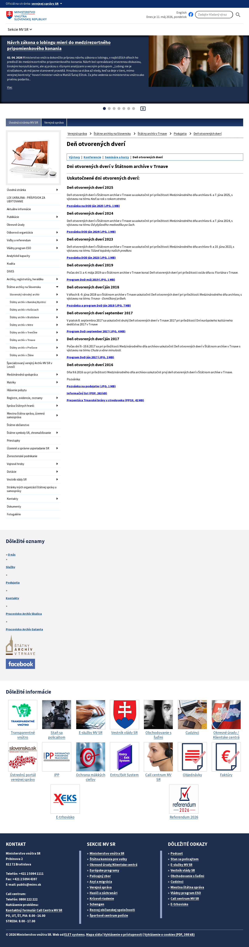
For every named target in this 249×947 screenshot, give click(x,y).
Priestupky (13, 440)
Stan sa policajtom (185, 859)
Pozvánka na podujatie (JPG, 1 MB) (91, 386)
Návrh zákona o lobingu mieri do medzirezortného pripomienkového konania (58, 45)
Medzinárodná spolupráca (22, 374)
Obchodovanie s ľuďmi (187, 876)
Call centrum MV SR (185, 898)
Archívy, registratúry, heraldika (25, 279)
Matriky (11, 382)
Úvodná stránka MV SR (23, 122)
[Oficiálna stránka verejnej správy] (47, 3)
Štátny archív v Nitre (21, 325)
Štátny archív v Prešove (23, 347)
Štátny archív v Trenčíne (23, 332)
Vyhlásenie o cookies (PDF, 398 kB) (169, 934)
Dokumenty (14, 506)
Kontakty (12, 499)
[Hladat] (238, 14)
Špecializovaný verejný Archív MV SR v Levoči (29, 365)
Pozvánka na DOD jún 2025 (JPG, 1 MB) (93, 206)
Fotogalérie (14, 514)
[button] (20, 28)
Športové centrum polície (109, 915)
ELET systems (74, 934)
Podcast (177, 853)
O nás (12, 554)
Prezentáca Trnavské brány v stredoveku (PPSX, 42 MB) (105, 400)
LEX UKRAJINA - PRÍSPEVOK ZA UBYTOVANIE (26, 199)
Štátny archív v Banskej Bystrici (28, 302)
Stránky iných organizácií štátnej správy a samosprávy (31, 489)
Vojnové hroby (15, 464)
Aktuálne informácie (19, 209)
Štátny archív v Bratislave (24, 317)
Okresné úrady (16, 225)
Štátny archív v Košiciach (24, 309)
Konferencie (92, 157)
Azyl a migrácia (101, 881)
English (181, 12)
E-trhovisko (179, 904)
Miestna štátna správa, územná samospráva (26, 415)
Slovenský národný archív (24, 294)
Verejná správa (54, 122)
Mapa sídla (94, 934)
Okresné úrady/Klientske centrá (113, 865)
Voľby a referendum (19, 240)
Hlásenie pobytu (17, 390)
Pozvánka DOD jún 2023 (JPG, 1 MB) (91, 257)
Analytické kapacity (18, 256)
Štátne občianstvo (18, 425)
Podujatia (180, 133)
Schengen (97, 904)
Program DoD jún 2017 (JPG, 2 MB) (90, 357)
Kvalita (11, 263)
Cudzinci (177, 881)
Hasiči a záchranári (103, 893)
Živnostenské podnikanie (22, 456)
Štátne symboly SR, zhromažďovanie (29, 433)
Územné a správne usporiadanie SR (28, 448)
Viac (9, 87)
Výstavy (74, 157)
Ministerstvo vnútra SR (107, 853)
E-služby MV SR (181, 865)
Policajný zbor (100, 876)
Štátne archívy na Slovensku (24, 287)
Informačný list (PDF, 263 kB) (87, 393)
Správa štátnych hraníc (20, 406)
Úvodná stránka (16, 190)
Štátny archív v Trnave (22, 340)
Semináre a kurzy (117, 157)
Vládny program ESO (19, 248)
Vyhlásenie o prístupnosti (123, 934)
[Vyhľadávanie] (214, 14)
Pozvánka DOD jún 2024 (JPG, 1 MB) (91, 232)
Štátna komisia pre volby (108, 859)
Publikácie (13, 217)
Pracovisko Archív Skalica (24, 614)
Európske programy (104, 870)
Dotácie (11, 472)
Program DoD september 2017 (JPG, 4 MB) (96, 331)
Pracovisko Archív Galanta (24, 629)
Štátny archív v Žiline (22, 355)
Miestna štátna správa (187, 887)
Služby (10, 567)
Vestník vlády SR (17, 479)
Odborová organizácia (20, 232)
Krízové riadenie (102, 898)
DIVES (10, 271)
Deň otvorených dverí (208, 133)
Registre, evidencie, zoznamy (24, 398)
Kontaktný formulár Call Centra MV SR (34, 910)
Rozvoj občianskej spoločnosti (112, 910)
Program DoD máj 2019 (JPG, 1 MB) (91, 279)
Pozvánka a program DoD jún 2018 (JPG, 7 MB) (99, 305)
